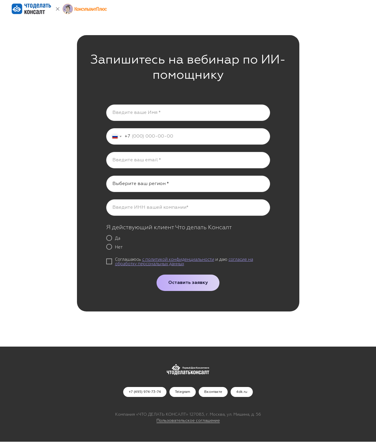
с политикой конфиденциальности (178, 259)
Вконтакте (213, 392)
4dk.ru (241, 392)
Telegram (182, 392)
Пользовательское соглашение (188, 421)
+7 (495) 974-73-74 (145, 392)
